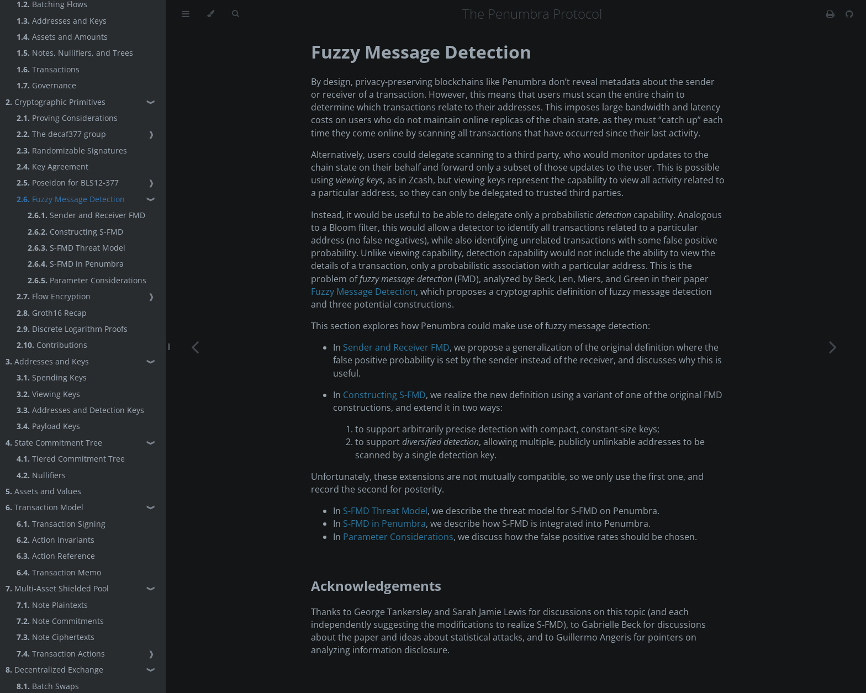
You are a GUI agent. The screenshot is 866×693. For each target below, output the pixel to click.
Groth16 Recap (52, 313)
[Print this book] (831, 14)
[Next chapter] (833, 346)
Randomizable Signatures (72, 150)
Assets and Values (43, 491)
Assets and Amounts (62, 36)
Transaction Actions (61, 653)
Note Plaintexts (52, 605)
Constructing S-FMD (75, 231)
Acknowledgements (376, 585)
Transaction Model (44, 507)
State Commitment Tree (54, 442)
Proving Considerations (67, 118)
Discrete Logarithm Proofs (72, 329)
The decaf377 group (61, 134)
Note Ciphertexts (55, 637)
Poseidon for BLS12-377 (68, 182)
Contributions (52, 345)
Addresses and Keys (62, 20)
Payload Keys (48, 426)
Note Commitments (60, 621)
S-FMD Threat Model (76, 247)
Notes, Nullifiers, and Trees (75, 52)
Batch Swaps (48, 686)
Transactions (48, 69)
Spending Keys (52, 377)
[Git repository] (849, 14)
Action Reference (56, 556)
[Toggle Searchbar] (235, 14)
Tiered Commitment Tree (71, 458)
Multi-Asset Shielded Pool (57, 588)
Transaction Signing (61, 524)
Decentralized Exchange (54, 669)
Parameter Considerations (87, 280)
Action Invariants (55, 540)
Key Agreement (52, 166)
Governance (46, 85)
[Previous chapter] (195, 346)
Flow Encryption (54, 296)
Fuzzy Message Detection (71, 199)
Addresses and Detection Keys (80, 410)
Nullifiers (41, 475)
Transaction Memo (59, 572)
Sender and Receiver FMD (86, 215)
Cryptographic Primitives (55, 102)
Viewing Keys (48, 394)
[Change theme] (210, 14)
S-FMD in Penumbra (76, 263)
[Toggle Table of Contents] (185, 14)
